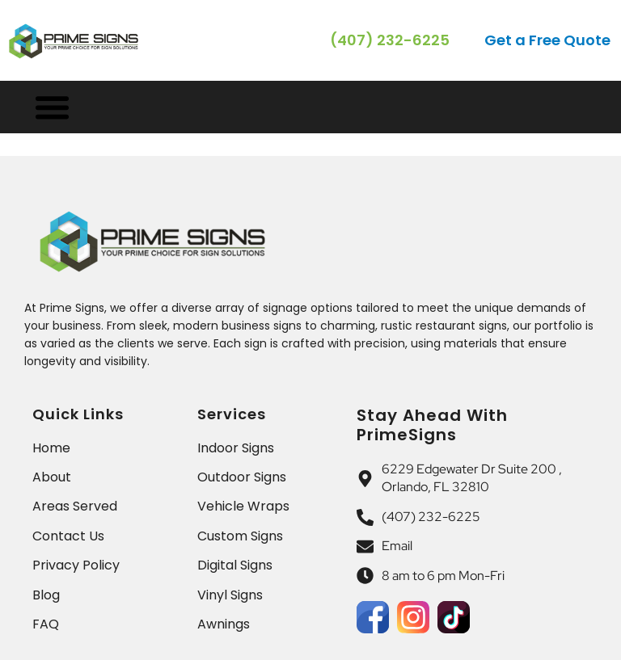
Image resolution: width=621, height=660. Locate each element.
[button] (548, 40)
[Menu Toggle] (52, 107)
